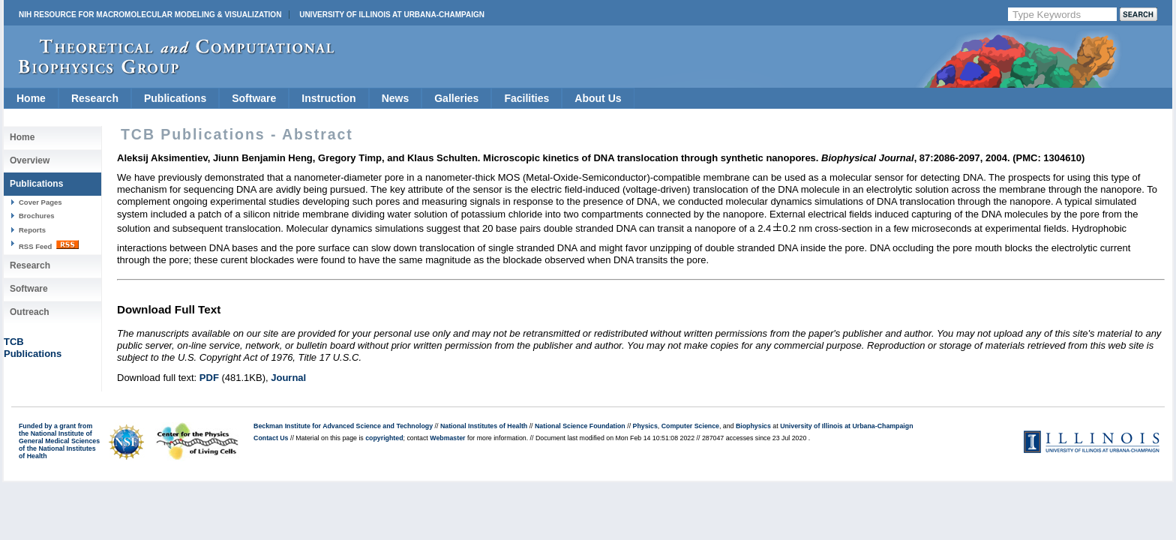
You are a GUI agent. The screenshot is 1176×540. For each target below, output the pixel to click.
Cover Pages (40, 202)
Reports (32, 230)
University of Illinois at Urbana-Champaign (391, 14)
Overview (30, 160)
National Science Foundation (580, 426)
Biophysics (753, 426)
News (396, 98)
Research (94, 98)
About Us (597, 98)
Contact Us (271, 438)
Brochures (37, 216)
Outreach (30, 312)
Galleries (456, 98)
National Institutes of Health (483, 426)
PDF (209, 377)
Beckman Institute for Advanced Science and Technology (343, 426)
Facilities (526, 98)
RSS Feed (49, 245)
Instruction (329, 98)
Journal (288, 377)
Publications (175, 98)
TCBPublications (33, 347)
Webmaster (447, 438)
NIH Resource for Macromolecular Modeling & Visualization (150, 14)
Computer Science (690, 426)
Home (31, 98)
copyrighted (384, 438)
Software (254, 98)
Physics (645, 426)
